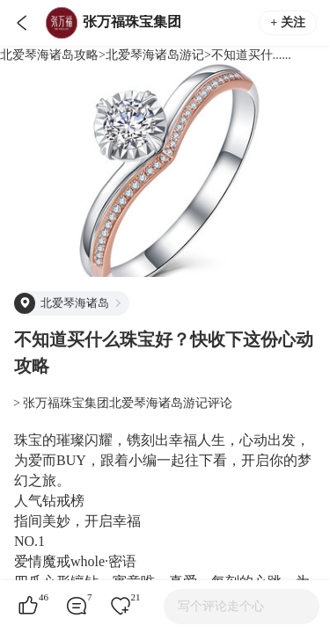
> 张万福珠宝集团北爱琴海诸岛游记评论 (122, 403)
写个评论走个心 (221, 606)
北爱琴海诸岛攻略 (49, 55)
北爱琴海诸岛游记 (155, 55)
